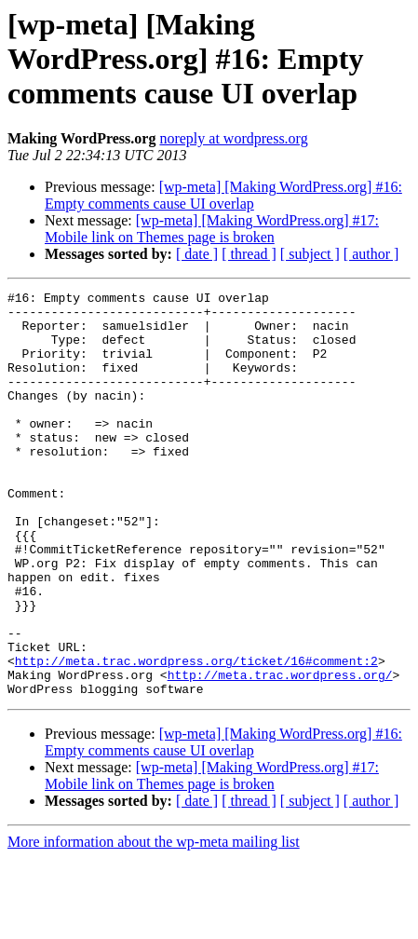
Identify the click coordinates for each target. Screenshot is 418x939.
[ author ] (371, 254)
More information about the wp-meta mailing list (153, 923)
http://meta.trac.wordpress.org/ (280, 752)
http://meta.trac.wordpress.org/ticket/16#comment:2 (196, 736)
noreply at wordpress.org (233, 138)
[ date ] (197, 254)
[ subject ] (310, 254)
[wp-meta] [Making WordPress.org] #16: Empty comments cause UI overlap (223, 195)
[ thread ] (249, 254)
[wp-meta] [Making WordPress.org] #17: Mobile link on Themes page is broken (212, 228)
